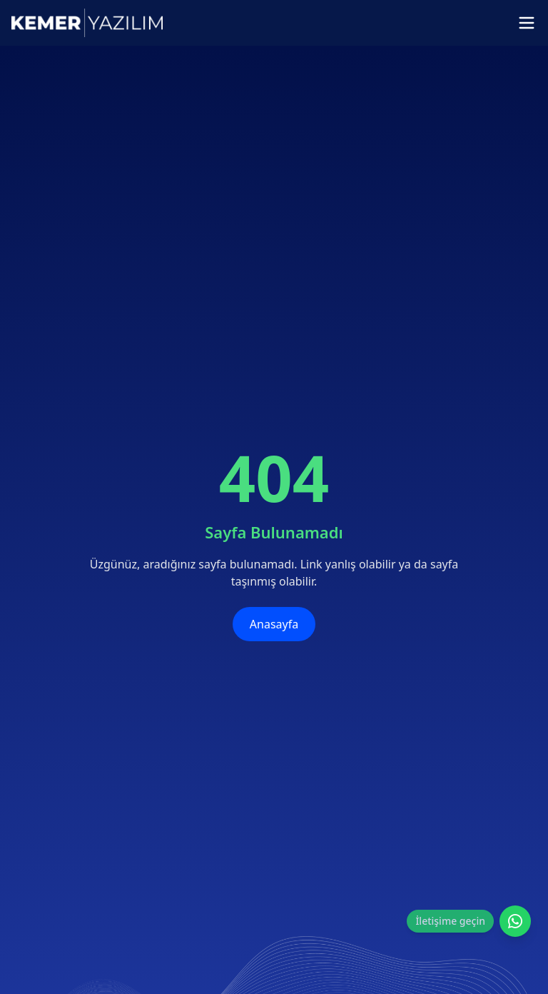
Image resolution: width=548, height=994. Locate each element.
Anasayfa (274, 624)
